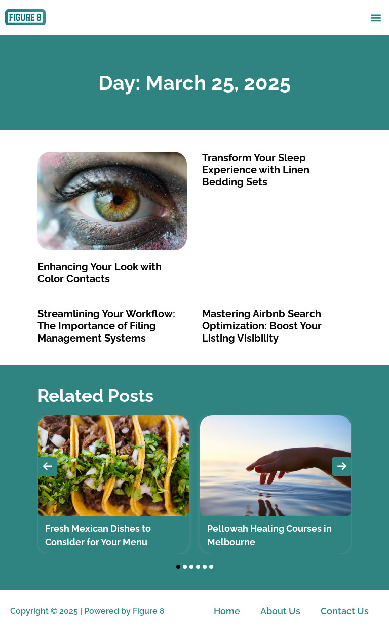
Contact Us (345, 611)
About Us (280, 611)
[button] (375, 17)
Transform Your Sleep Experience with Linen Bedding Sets (255, 170)
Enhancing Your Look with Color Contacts (99, 273)
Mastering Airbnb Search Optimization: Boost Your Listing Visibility (262, 326)
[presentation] (47, 466)
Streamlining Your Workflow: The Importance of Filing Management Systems (106, 326)
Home (227, 611)
